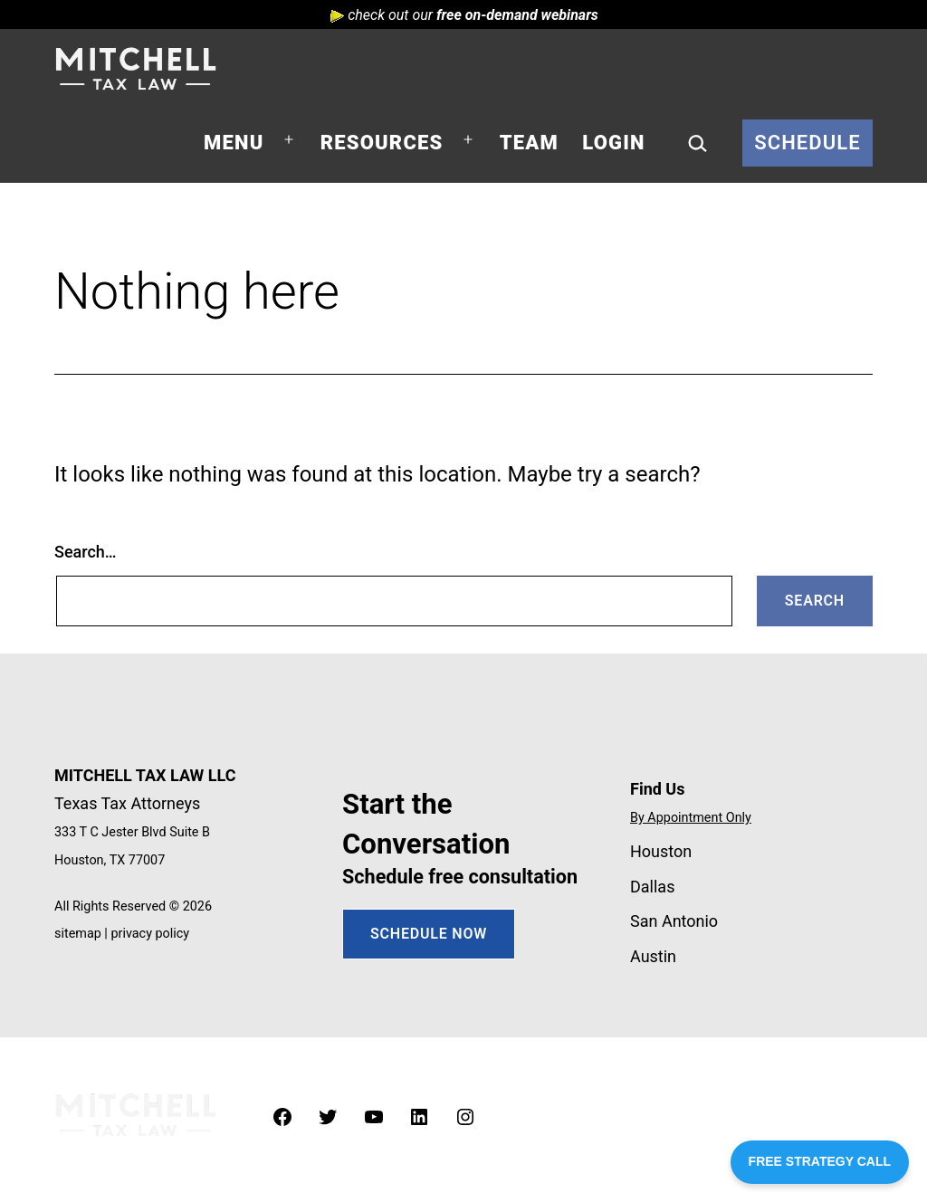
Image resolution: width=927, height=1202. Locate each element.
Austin (653, 956)
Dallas (652, 886)
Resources (382, 142)
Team (529, 142)
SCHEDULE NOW (428, 933)
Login (613, 142)
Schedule (807, 142)
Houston (661, 851)
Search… (85, 551)
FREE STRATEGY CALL (820, 1161)
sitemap (77, 933)
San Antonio (674, 920)
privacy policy (149, 933)
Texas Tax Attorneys (127, 803)
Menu (233, 142)
